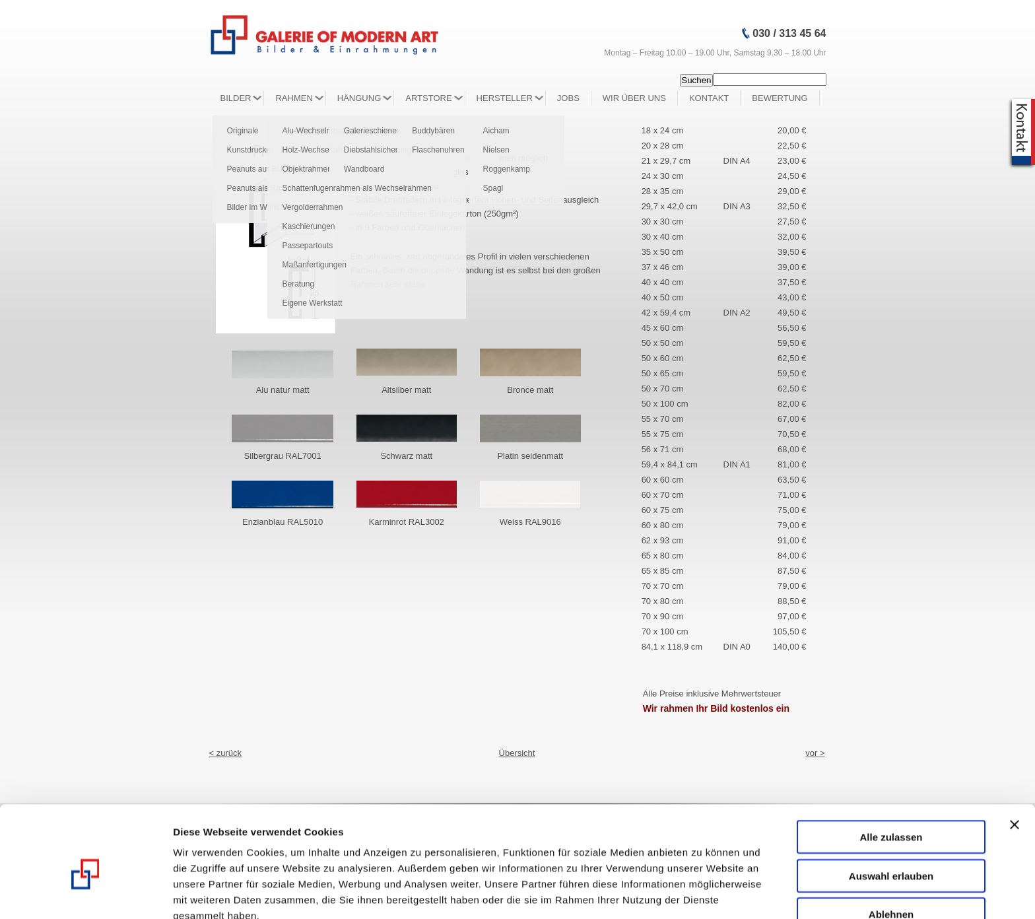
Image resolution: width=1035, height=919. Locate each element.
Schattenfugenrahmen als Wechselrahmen (357, 188)
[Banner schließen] (1014, 759)
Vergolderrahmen (312, 207)
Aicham (496, 130)
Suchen (696, 80)
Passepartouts (307, 245)
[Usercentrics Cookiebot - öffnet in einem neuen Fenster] (85, 893)
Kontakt (709, 98)
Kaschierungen (308, 226)
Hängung (359, 98)
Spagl (493, 188)
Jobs (568, 98)
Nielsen (496, 149)
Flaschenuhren (438, 149)
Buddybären (433, 130)
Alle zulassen (890, 771)
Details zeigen (702, 893)
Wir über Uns (634, 98)
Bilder (235, 98)
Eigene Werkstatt (312, 303)
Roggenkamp (506, 169)
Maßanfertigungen (314, 264)
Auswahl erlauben (891, 810)
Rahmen (293, 98)
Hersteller (505, 98)
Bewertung (779, 98)
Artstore (428, 98)
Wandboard (364, 169)
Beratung (298, 284)
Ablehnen (891, 848)
